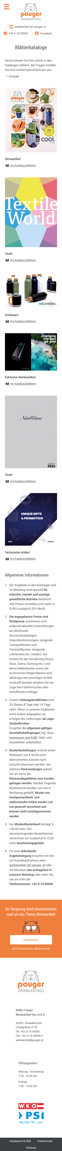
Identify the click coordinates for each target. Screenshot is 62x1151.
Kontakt (14, 76)
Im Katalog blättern (23, 165)
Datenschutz (45, 1141)
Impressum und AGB (23, 738)
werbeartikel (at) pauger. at (27, 865)
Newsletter (31, 940)
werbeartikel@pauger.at (29, 1040)
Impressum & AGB (20, 1141)
